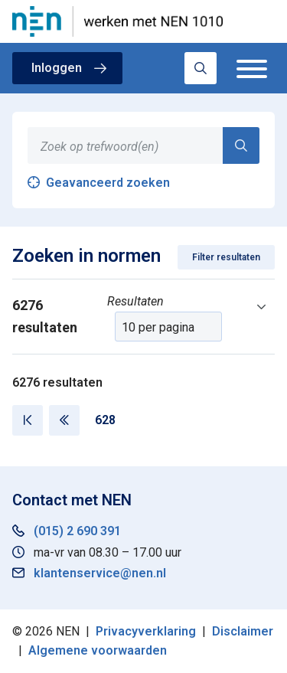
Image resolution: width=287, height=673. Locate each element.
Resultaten (135, 301)
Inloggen (56, 67)
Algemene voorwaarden (97, 650)
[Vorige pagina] (64, 420)
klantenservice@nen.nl (100, 573)
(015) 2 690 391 (77, 531)
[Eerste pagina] (27, 420)
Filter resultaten (226, 257)
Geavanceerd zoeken (108, 182)
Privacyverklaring (146, 631)
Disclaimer (242, 631)
